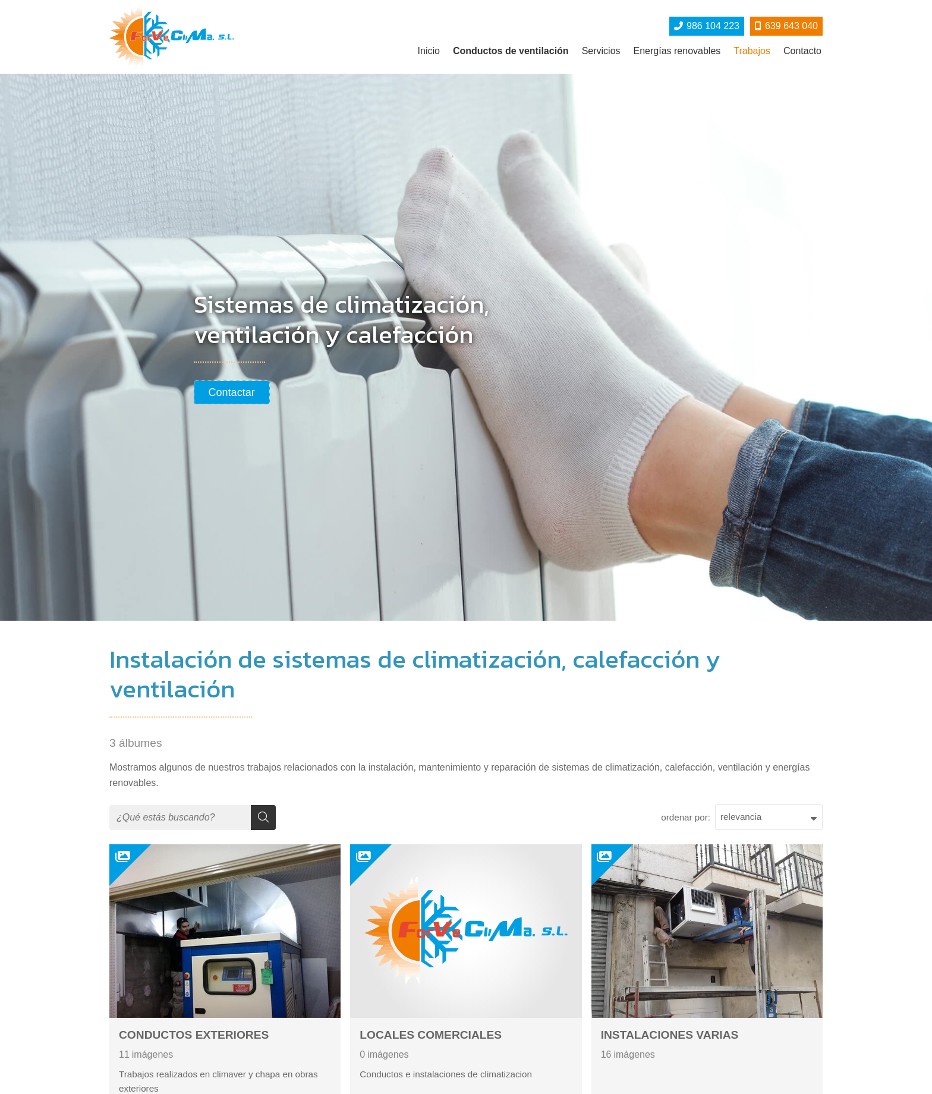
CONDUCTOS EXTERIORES (194, 1035)
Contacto (802, 51)
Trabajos (751, 51)
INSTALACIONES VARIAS (670, 1035)
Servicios (601, 51)
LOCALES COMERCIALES (431, 1035)
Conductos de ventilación (511, 51)
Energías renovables (677, 51)
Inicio (429, 51)
